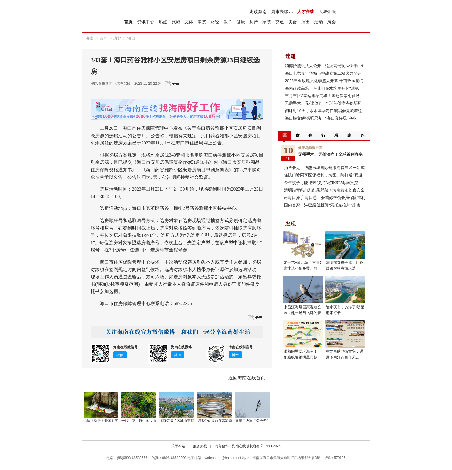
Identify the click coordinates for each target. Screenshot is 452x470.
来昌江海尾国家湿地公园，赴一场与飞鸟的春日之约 (302, 313)
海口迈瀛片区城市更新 (176, 421)
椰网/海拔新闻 (101, 84)
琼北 (117, 38)
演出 (305, 21)
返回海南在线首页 (246, 377)
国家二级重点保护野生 (252, 421)
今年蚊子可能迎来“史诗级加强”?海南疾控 (321, 183)
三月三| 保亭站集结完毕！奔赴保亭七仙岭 (322, 95)
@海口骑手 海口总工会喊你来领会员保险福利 (324, 197)
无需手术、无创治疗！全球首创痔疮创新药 (323, 103)
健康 (240, 21)
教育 (227, 21)
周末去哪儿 (282, 11)
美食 (292, 21)
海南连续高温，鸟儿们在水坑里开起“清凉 (322, 88)
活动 (318, 21)
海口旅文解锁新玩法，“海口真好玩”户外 (320, 118)
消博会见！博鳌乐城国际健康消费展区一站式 (324, 168)
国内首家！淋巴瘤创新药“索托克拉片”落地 (322, 205)
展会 (331, 21)
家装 (266, 21)
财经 (214, 21)
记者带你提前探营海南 (214, 421)
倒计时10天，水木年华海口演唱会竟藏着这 (323, 110)
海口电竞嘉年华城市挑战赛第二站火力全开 (323, 73)
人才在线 (305, 11)
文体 (188, 21)
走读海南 (258, 11)
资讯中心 (145, 21)
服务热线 (200, 446)
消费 (201, 21)
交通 (279, 21)
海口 (131, 38)
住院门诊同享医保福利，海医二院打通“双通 (323, 175)
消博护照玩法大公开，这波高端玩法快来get (324, 65)
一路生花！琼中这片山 (138, 421)
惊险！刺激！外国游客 (101, 421)
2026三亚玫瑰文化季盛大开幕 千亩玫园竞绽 (324, 80)
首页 (128, 21)
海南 (90, 38)
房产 (253, 21)
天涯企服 (327, 11)
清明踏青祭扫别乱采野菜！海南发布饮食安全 (324, 190)
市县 (103, 38)
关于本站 (178, 446)
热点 (163, 21)
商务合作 (222, 446)
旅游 (176, 21)
